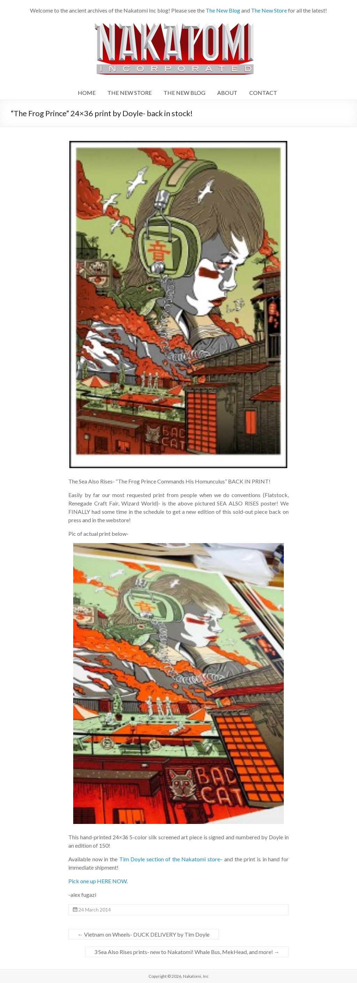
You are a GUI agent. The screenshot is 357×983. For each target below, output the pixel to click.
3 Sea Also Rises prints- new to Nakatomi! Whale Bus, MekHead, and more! (187, 951)
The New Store (269, 10)
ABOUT (227, 92)
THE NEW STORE (129, 92)
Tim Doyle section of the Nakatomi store (168, 859)
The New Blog (223, 10)
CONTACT (263, 92)
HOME (87, 92)
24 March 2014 (94, 910)
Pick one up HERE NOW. (98, 881)
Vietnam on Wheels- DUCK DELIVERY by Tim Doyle (143, 934)
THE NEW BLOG (184, 92)
